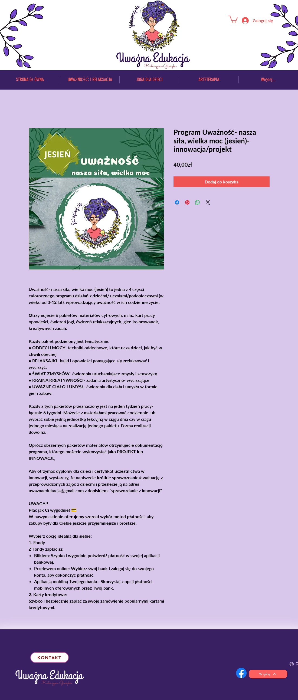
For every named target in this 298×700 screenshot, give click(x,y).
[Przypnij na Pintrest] (187, 202)
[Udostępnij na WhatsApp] (197, 202)
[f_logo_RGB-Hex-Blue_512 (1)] (241, 673)
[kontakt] (49, 657)
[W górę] (268, 674)
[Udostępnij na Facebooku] (177, 202)
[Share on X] (208, 202)
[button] (233, 19)
